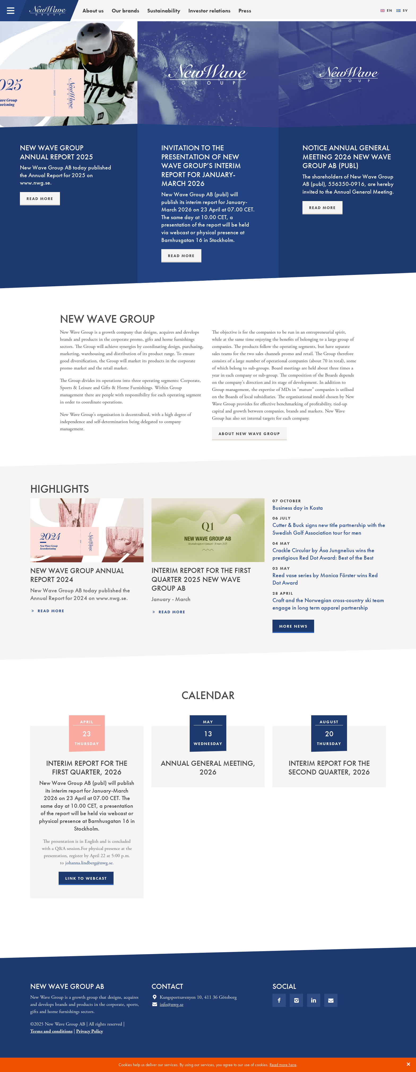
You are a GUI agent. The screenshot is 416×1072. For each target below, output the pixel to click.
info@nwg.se (171, 1004)
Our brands (125, 10)
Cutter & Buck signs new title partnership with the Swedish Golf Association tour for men (328, 529)
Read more (51, 611)
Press (245, 10)
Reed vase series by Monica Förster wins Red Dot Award (325, 579)
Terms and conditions (51, 1031)
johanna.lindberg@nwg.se (88, 863)
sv (405, 10)
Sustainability (163, 10)
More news (293, 626)
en (389, 10)
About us (93, 10)
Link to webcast (86, 878)
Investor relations (209, 10)
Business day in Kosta (297, 508)
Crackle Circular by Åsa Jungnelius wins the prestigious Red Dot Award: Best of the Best (323, 554)
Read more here (283, 1064)
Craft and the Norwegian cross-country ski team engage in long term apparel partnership (328, 604)
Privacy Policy (89, 1031)
